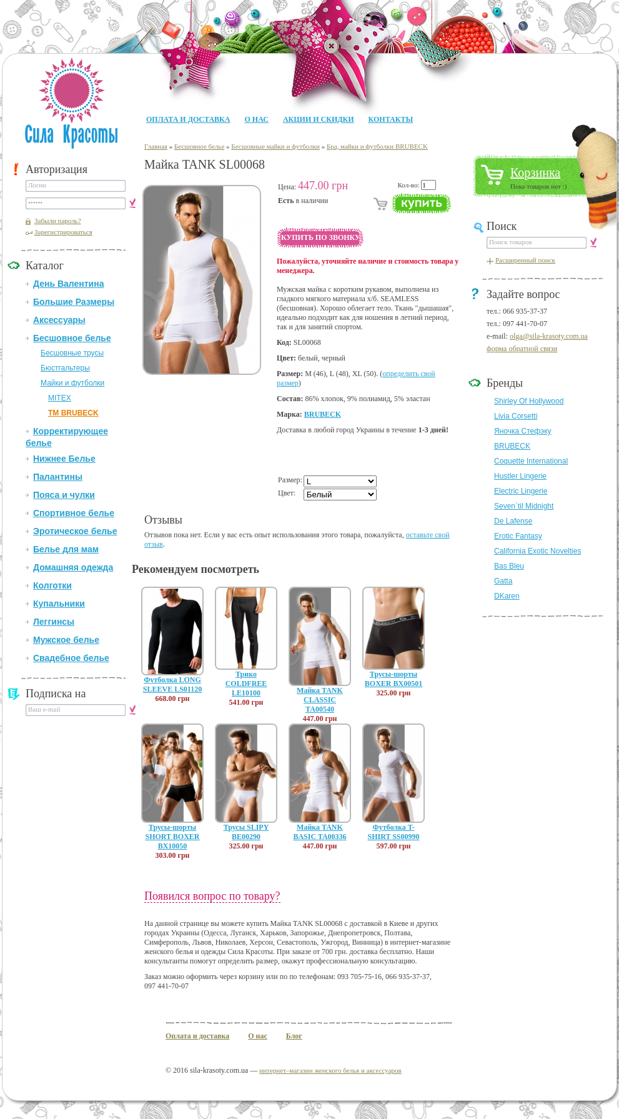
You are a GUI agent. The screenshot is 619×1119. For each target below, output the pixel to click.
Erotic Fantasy (518, 536)
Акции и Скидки (318, 119)
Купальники (59, 604)
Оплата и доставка (188, 119)
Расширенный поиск (525, 260)
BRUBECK (322, 414)
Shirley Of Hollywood (528, 401)
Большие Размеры (73, 302)
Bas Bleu (509, 566)
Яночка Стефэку (523, 431)
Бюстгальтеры (65, 368)
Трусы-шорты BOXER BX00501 (393, 679)
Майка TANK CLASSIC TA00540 (320, 700)
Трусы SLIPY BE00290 (246, 832)
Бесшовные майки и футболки (275, 146)
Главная (155, 146)
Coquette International (531, 461)
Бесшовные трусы (72, 353)
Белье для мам (66, 549)
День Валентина (68, 284)
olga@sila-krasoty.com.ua (549, 336)
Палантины (57, 477)
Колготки (52, 585)
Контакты (391, 119)
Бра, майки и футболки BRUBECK (377, 146)
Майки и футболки (72, 383)
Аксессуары (59, 320)
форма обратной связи (522, 348)
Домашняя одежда (73, 567)
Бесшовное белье (72, 338)
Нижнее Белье (64, 459)
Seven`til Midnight (523, 506)
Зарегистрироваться (63, 232)
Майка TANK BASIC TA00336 (319, 832)
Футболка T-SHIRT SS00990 (393, 832)
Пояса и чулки (64, 495)
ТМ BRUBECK (73, 413)
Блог (294, 1036)
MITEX (59, 398)
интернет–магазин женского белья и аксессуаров (330, 1070)
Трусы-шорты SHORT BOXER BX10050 (172, 836)
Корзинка (535, 172)
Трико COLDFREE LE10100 (246, 683)
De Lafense (513, 521)
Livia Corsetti (515, 416)
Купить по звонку (320, 237)
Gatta (503, 581)
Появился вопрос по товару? (212, 896)
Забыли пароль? (57, 220)
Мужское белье (66, 640)
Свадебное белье (71, 658)
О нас (256, 119)
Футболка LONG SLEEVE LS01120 (172, 684)
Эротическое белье (75, 531)
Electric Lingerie (520, 491)
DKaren (507, 596)
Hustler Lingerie (520, 476)
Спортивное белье (73, 513)
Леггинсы (53, 622)
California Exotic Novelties (537, 551)
